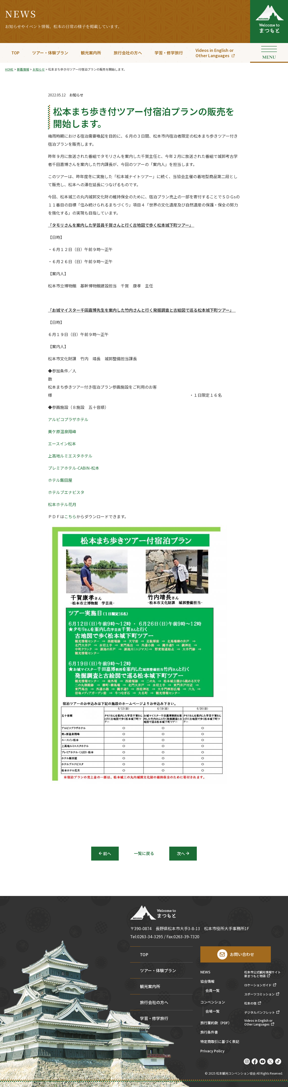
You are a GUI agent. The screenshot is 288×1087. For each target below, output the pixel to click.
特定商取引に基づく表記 (219, 1042)
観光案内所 (91, 53)
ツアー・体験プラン (50, 53)
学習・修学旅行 (169, 53)
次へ (181, 853)
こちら (70, 516)
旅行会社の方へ (128, 53)
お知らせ (76, 95)
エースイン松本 (62, 444)
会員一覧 (212, 990)
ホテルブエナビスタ (66, 492)
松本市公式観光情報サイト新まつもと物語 (262, 974)
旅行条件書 (209, 1032)
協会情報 (207, 981)
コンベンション (212, 1002)
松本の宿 (250, 1003)
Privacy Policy (212, 1051)
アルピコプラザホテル (68, 419)
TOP (15, 53)
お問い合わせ (242, 954)
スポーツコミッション (259, 994)
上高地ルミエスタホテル (70, 456)
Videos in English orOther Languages (214, 52)
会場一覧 (212, 1011)
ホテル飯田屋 (60, 480)
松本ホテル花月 (62, 504)
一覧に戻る (144, 853)
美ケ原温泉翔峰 (62, 431)
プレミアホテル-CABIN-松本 (73, 468)
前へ (107, 853)
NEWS (205, 972)
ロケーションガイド (258, 985)
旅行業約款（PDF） (216, 1023)
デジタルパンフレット (259, 1012)
